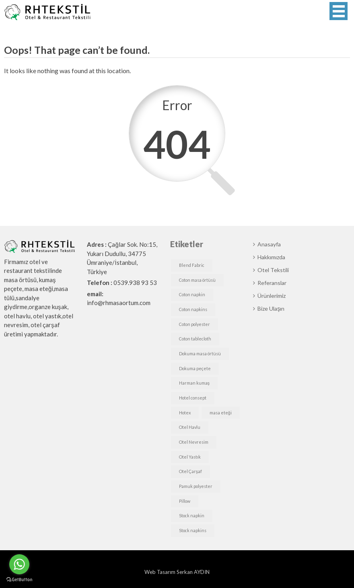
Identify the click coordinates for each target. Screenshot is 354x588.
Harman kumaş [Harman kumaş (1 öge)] (194, 382)
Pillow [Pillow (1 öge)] (184, 501)
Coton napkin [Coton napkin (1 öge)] (192, 294)
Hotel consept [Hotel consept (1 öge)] (192, 397)
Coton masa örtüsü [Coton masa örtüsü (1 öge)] (197, 280)
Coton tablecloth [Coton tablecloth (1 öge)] (195, 338)
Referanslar (271, 282)
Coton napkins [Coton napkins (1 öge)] (193, 309)
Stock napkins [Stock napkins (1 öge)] (192, 530)
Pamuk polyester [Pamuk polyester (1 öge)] (195, 486)
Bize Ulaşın (270, 308)
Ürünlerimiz (271, 295)
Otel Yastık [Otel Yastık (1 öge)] (190, 456)
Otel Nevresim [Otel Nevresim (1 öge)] (193, 442)
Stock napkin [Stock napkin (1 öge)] (191, 515)
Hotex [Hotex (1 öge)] (185, 412)
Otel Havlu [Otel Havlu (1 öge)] (189, 427)
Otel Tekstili (273, 269)
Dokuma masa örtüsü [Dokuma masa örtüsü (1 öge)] (200, 353)
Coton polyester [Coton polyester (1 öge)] (194, 324)
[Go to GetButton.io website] (19, 579)
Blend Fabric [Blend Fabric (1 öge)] (191, 265)
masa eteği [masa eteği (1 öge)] (221, 412)
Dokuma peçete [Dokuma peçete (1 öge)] (195, 368)
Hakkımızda (271, 257)
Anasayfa (269, 244)
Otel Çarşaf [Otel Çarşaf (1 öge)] (190, 471)
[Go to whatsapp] (19, 564)
